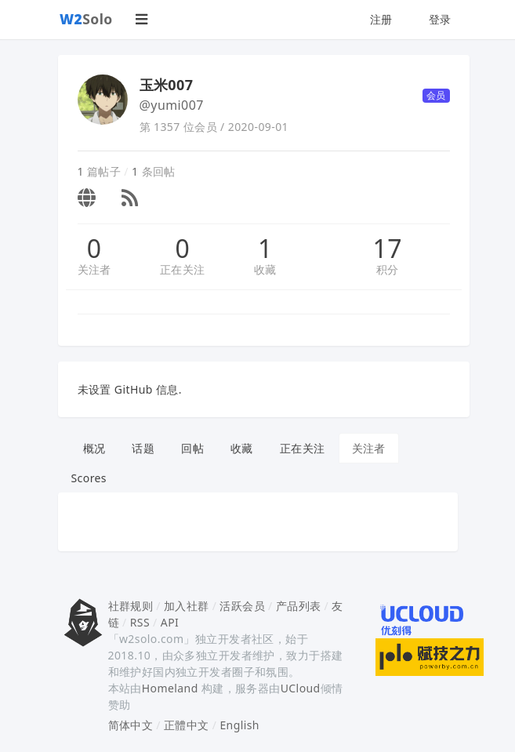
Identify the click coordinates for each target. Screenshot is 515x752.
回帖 (192, 448)
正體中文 (186, 724)
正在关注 (182, 269)
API (170, 622)
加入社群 (186, 605)
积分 (387, 269)
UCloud (301, 688)
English (239, 724)
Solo (86, 18)
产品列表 (298, 605)
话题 (143, 448)
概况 (94, 448)
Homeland (170, 688)
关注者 (94, 269)
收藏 (265, 269)
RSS (140, 622)
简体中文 (131, 724)
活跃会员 (242, 605)
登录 (440, 19)
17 (387, 248)
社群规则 (131, 605)
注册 (381, 19)
